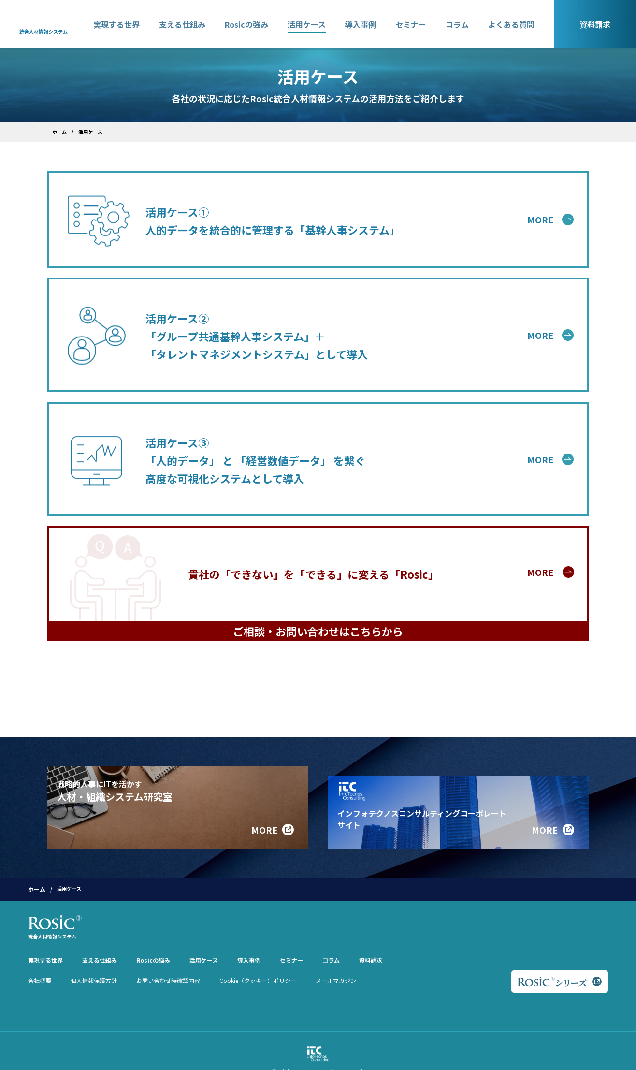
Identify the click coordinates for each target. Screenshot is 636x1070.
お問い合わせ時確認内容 (168, 965)
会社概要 (39, 965)
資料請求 (594, 24)
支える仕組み (182, 24)
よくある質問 (511, 24)
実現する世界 (116, 24)
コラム (457, 24)
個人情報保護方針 (94, 965)
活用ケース (307, 24)
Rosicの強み (246, 24)
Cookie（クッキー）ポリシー (257, 965)
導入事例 (360, 24)
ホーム (59, 131)
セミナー (410, 24)
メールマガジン (336, 965)
